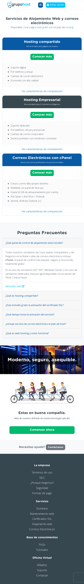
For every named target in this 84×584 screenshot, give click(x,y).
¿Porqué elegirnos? (42, 482)
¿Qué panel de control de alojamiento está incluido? (34, 242)
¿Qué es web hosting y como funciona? (27, 333)
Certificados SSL (42, 519)
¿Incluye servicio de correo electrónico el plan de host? (36, 324)
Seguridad (42, 488)
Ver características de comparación (42, 91)
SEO (42, 477)
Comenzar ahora (42, 429)
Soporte (42, 570)
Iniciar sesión (55, 4)
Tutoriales (42, 550)
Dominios (42, 508)
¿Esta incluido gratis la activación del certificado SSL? (35, 305)
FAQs (42, 544)
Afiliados (42, 565)
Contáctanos (55, 447)
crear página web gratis (35, 27)
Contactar (42, 575)
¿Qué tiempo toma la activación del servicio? (30, 314)
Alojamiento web (42, 524)
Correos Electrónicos (42, 529)
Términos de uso (42, 472)
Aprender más (15, 286)
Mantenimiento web (42, 513)
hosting (69, 27)
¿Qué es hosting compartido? (22, 295)
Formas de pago (42, 493)
